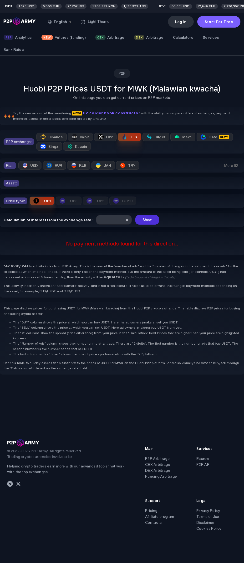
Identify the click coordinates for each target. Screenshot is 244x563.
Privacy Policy (208, 510)
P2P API (203, 464)
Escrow (202, 458)
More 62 (231, 165)
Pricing (151, 510)
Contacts (153, 522)
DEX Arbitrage (157, 470)
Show (147, 219)
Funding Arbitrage (161, 476)
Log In (181, 21)
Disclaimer (205, 522)
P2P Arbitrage (157, 458)
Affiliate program (159, 516)
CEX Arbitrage (157, 464)
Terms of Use (207, 516)
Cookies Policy (208, 528)
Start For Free (218, 21)
